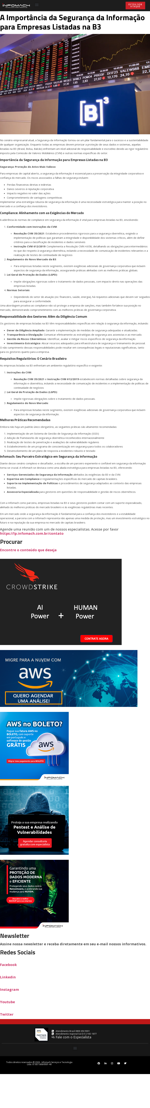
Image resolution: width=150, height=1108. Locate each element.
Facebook (8, 964)
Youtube (7, 1002)
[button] (37, 5)
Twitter (7, 1014)
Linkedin (8, 977)
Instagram (9, 989)
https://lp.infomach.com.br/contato (75, 541)
